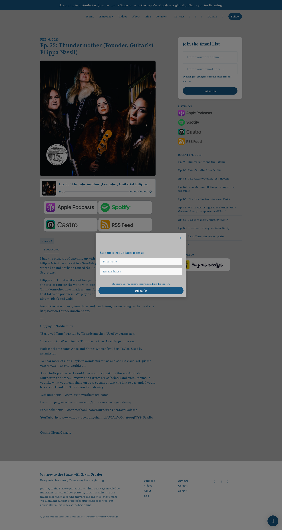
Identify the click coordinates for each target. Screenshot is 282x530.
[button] (180, 238)
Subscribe (141, 290)
